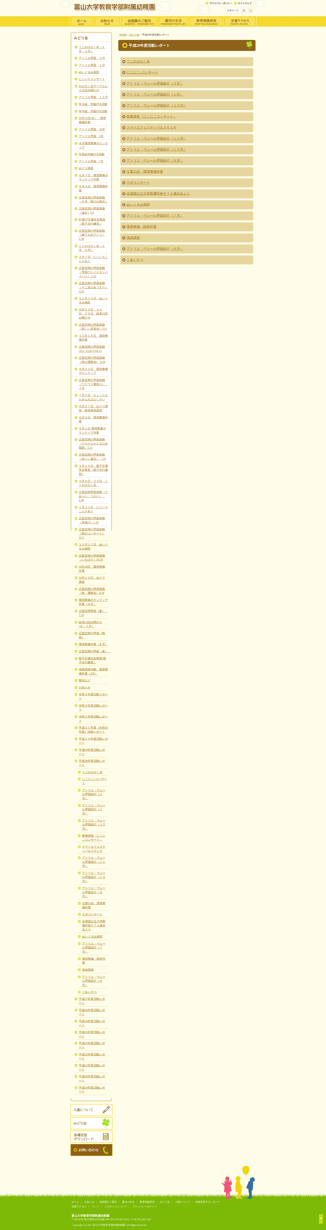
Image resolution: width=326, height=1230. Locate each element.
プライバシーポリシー (144, 1206)
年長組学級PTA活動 (91, 154)
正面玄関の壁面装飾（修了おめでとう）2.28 (92, 235)
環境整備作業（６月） (93, 644)
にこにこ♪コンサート (142, 72)
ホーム (75, 1201)
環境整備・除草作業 (142, 227)
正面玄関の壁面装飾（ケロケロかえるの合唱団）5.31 (93, 443)
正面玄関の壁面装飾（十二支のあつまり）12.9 (93, 287)
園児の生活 (128, 1201)
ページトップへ (321, 1219)
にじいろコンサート (92, 79)
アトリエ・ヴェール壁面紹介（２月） (155, 83)
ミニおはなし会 (138, 61)
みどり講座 (86, 168)
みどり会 (134, 34)
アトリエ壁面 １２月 (93, 97)
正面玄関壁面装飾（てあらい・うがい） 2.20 (93, 496)
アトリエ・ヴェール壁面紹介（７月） (155, 216)
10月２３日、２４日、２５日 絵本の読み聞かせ (93, 313)
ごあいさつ (135, 260)
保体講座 (133, 238)
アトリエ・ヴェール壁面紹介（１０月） (156, 150)
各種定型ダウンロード (207, 1201)
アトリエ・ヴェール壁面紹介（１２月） (156, 105)
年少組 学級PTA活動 (93, 104)
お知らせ (84, 687)
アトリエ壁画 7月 (91, 161)
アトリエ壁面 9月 (91, 136)
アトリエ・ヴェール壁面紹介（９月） (155, 161)
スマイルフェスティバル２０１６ (152, 128)
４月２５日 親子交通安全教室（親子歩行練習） (93, 470)
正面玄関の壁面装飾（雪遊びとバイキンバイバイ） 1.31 (93, 272)
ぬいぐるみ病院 (138, 205)
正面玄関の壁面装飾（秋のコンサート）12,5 (92, 533)
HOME (123, 34)
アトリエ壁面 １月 (92, 65)
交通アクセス (79, 1206)
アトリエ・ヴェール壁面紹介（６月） (155, 249)
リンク (95, 1206)
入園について (182, 1201)
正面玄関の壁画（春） (95, 651)
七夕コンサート (138, 183)
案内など (84, 680)
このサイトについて (115, 1206)
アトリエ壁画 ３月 (92, 58)
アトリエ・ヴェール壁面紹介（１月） (155, 94)
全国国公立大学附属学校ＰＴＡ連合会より (158, 194)
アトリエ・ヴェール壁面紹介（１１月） (156, 139)
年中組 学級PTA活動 (93, 111)
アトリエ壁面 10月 (92, 129)
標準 (244, 10)
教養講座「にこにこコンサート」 (152, 116)
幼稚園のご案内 (108, 1201)
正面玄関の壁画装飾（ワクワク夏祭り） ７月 (93, 384)
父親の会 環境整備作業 (145, 172)
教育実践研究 (147, 1201)
